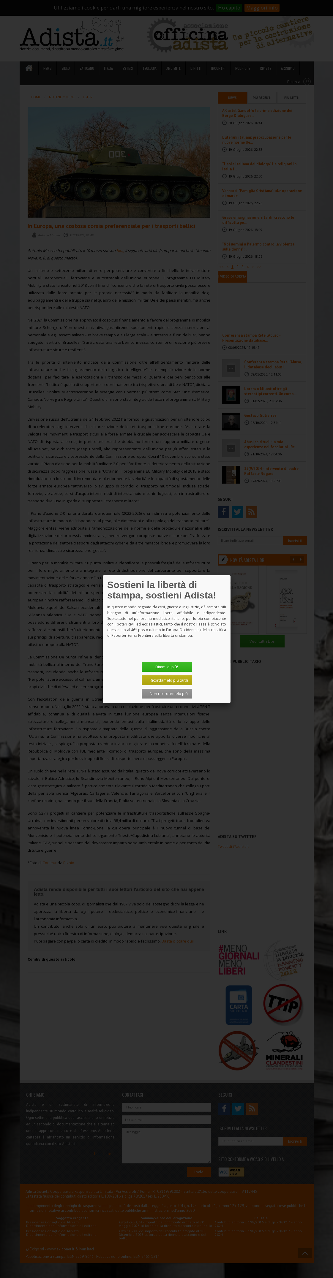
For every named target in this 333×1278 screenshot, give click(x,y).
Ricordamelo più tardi (169, 680)
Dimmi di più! (166, 666)
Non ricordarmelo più (169, 693)
